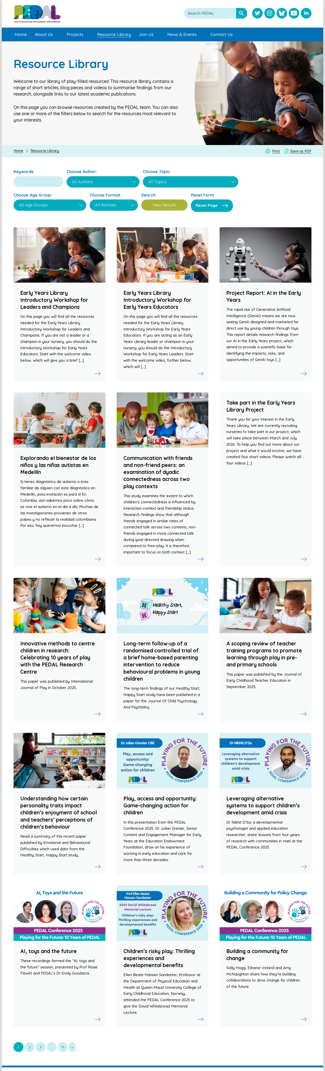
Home (18, 150)
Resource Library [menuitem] (114, 34)
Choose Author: (82, 171)
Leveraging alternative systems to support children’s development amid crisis (263, 805)
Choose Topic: (157, 171)
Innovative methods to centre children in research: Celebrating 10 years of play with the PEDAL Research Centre (57, 657)
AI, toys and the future (48, 951)
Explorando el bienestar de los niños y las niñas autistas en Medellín (58, 465)
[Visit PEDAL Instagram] (269, 13)
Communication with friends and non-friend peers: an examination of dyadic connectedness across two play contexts (158, 472)
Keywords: (24, 171)
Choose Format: (105, 195)
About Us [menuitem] (44, 34)
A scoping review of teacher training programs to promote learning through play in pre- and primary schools (264, 654)
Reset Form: (203, 195)
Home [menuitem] (21, 34)
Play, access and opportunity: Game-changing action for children (160, 805)
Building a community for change (257, 954)
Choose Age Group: (33, 195)
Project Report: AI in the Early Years (263, 296)
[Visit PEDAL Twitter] (257, 13)
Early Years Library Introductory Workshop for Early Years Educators (157, 300)
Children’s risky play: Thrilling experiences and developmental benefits (159, 958)
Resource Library (44, 150)
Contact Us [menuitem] (221, 34)
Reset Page (207, 205)
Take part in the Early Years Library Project (260, 406)
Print (276, 151)
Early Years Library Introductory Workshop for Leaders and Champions (54, 300)
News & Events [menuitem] (182, 34)
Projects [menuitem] (75, 34)
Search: (148, 195)
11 (62, 1047)
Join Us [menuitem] (146, 34)
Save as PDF (300, 151)
